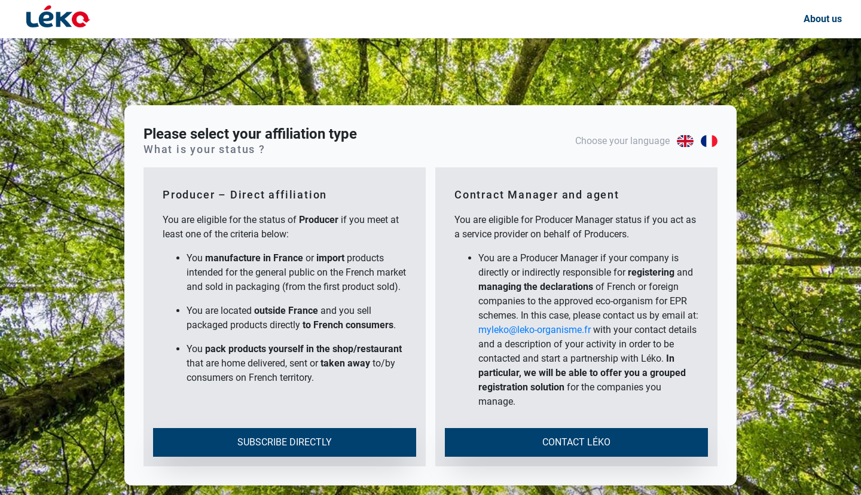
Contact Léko (576, 442)
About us (823, 19)
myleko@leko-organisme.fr (534, 329)
